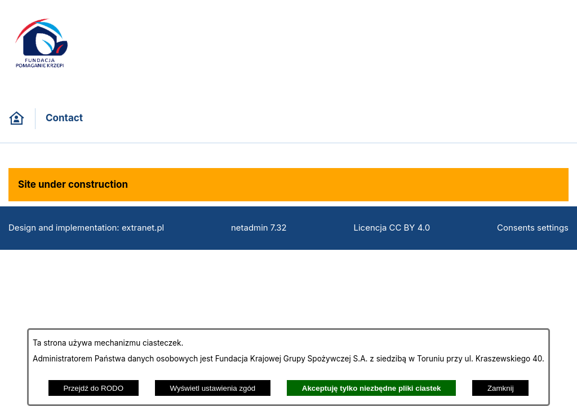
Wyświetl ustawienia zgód (213, 388)
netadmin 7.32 (259, 228)
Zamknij (500, 388)
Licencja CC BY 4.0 (392, 228)
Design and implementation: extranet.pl (86, 228)
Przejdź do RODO (93, 388)
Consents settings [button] (533, 228)
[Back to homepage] (16, 119)
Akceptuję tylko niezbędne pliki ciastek (371, 388)
